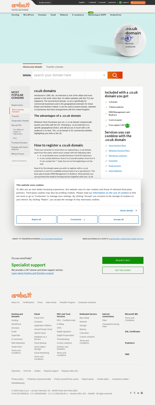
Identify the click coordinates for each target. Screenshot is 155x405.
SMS (127, 354)
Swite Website (115, 171)
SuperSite (113, 160)
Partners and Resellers (62, 348)
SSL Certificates (132, 331)
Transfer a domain (54, 67)
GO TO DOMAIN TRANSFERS (51, 239)
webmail (93, 2)
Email (53, 15)
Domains (42, 15)
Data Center (51, 302)
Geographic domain (20, 121)
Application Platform (43, 325)
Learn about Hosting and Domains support (33, 273)
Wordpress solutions (118, 155)
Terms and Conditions (16, 351)
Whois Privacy (18, 154)
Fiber (104, 320)
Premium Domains (20, 143)
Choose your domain (32, 67)
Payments (16, 371)
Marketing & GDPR (97, 15)
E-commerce (78, 15)
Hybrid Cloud (40, 333)
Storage (83, 325)
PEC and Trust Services (63, 315)
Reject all (36, 219)
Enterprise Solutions (87, 302)
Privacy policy (19, 379)
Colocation (84, 333)
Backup (83, 329)
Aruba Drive (115, 15)
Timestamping (63, 339)
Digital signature (64, 331)
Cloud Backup (40, 343)
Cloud (37, 314)
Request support (51, 371)
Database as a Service (40, 338)
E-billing (60, 324)
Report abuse (88, 379)
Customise (78, 219)
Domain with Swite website (20, 148)
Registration (17, 105)
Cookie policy (103, 379)
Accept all (119, 219)
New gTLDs (17, 125)
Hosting (15, 15)
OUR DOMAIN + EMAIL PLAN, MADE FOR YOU (126, 239)
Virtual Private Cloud (43, 329)
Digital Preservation (65, 335)
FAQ (15, 138)
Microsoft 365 (131, 314)
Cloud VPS (39, 318)
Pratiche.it (130, 343)
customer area (139, 3)
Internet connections (108, 315)
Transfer (15, 116)
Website (64, 15)
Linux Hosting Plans (117, 145)
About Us (16, 302)
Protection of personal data (39, 379)
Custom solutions (64, 343)
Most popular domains (18, 110)
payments (112, 2)
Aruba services (45, 2)
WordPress (28, 15)
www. (26, 75)
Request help (123, 260)
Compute (38, 322)
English (83, 2)
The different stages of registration (18, 131)
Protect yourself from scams (66, 379)
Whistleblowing (18, 383)
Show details (126, 210)
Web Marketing (18, 343)
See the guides (123, 270)
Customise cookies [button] (120, 379)
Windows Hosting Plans (119, 150)
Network (83, 322)
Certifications (28, 302)
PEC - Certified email (66, 320)
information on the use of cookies (111, 193)
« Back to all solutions (19, 161)
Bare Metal (84, 318)
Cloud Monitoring (41, 353)
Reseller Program (67, 302)
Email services (115, 166)
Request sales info (70, 371)
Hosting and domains (17, 315)
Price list (27, 371)
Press (40, 302)
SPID (59, 328)
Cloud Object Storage (40, 348)
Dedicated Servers (88, 314)
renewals (102, 2)
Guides (37, 371)
